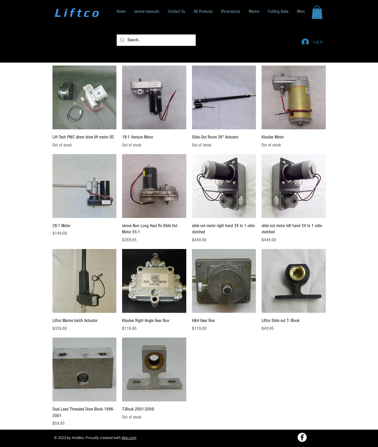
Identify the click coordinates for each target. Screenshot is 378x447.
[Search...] (156, 40)
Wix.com (129, 437)
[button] (317, 12)
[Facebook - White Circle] (302, 437)
